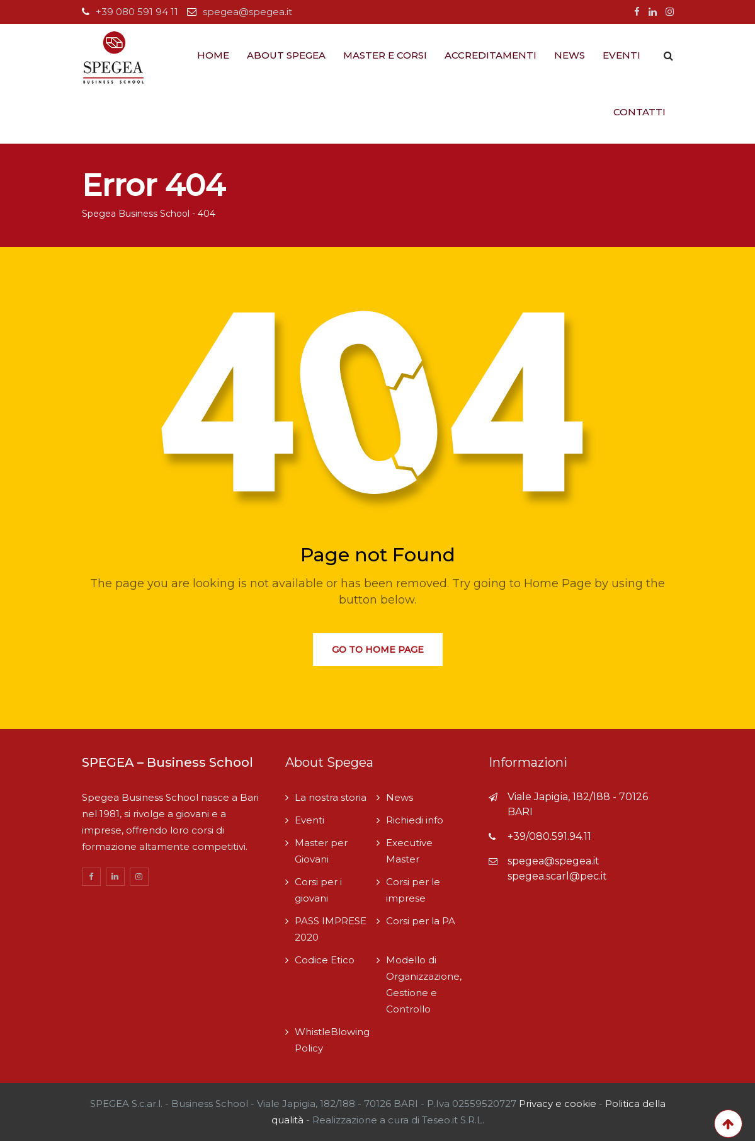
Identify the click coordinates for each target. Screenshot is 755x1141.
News (569, 55)
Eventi (621, 55)
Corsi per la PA (420, 921)
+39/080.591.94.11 (549, 836)
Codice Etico (325, 960)
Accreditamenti (490, 55)
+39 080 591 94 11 (137, 12)
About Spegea (286, 55)
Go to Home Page (378, 649)
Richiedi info (414, 820)
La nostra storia (330, 797)
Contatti (639, 112)
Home (213, 55)
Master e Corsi (385, 55)
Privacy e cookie (559, 1103)
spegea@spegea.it (247, 12)
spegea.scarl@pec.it (557, 876)
